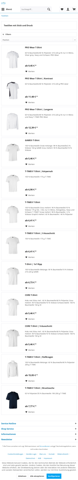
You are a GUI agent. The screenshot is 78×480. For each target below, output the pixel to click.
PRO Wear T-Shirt (33, 47)
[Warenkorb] (74, 9)
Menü (6, 9)
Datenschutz (30, 458)
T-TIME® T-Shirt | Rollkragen (39, 357)
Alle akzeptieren (37, 476)
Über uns (42, 454)
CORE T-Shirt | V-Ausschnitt (38, 326)
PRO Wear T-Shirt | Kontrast (39, 78)
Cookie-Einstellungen (15, 454)
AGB (39, 458)
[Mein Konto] (67, 9)
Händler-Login (31, 454)
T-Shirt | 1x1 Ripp (33, 264)
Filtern (7, 34)
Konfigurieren (54, 476)
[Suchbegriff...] (35, 9)
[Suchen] (48, 9)
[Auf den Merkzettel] (30, 71)
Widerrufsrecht (62, 454)
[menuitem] (6, 9)
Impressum (48, 458)
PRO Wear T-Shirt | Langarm (39, 109)
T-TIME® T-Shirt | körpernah (39, 171)
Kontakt (52, 454)
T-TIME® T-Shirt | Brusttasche (39, 388)
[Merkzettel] (61, 9)
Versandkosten (45, 446)
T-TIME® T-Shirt (32, 202)
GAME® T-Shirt (32, 140)
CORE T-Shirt (31, 295)
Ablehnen (22, 476)
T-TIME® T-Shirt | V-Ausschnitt (40, 233)
